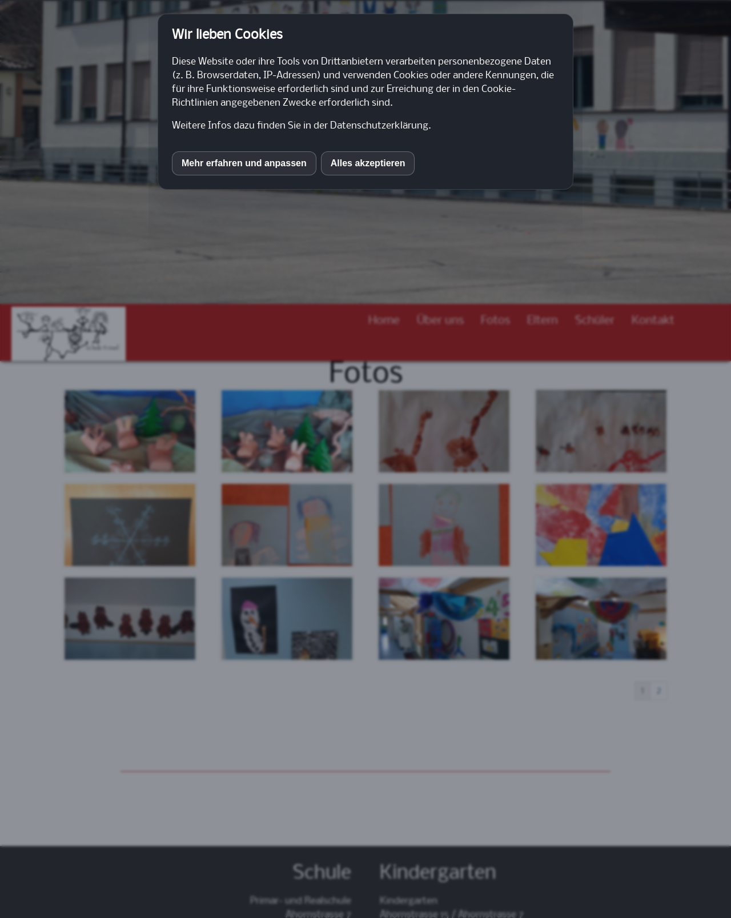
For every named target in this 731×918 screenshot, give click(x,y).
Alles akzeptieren (368, 163)
